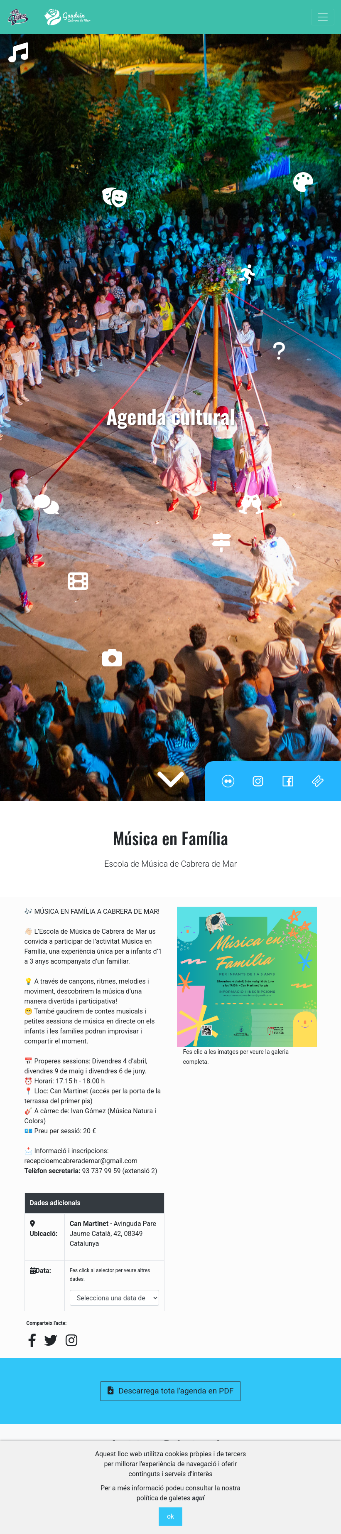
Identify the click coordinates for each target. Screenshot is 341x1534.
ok (170, 1516)
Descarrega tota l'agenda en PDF (171, 1391)
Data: (40, 1271)
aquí (198, 1498)
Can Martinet (89, 1224)
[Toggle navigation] (322, 17)
